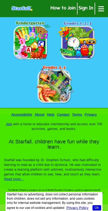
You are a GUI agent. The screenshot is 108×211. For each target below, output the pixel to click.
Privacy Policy (77, 208)
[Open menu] (101, 8)
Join (9, 124)
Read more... (14, 179)
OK (97, 208)
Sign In (86, 8)
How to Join (63, 8)
